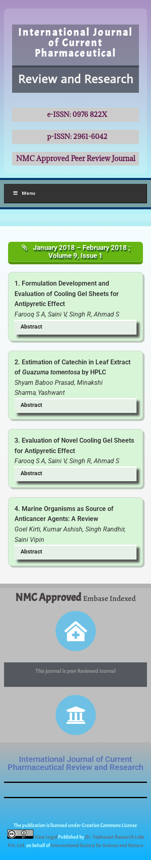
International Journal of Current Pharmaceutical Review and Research (75, 763)
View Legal (46, 837)
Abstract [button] (31, 326)
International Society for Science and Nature (97, 845)
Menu (23, 193)
